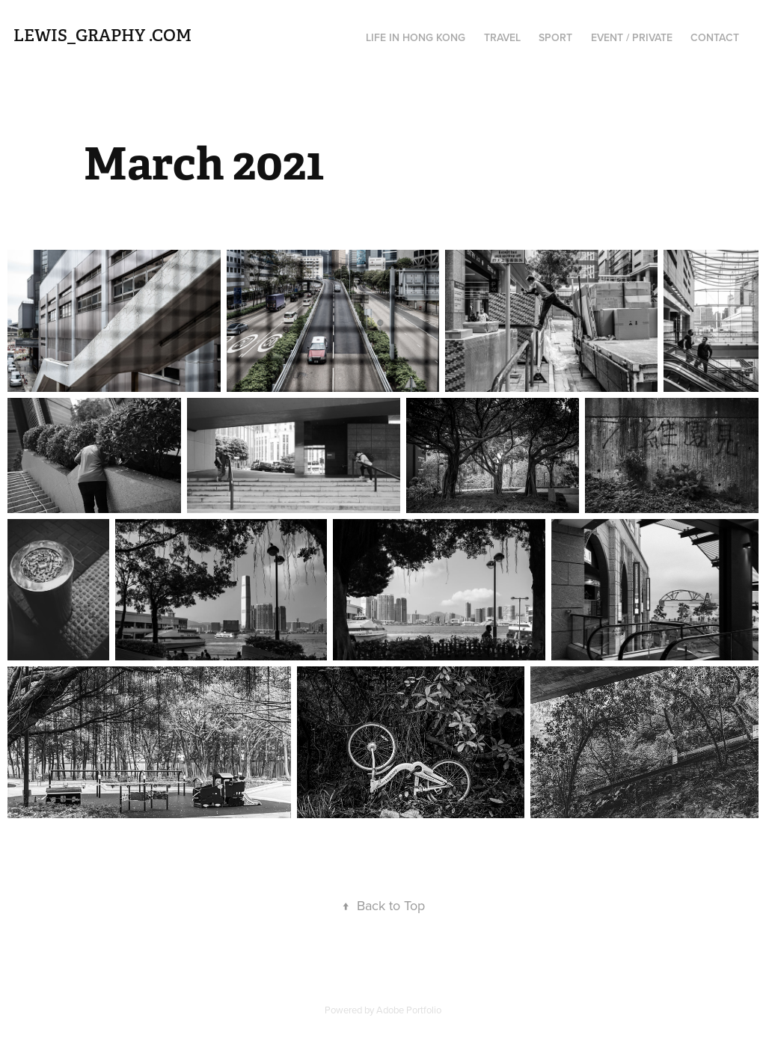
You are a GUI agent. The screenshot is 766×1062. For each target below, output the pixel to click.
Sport (555, 37)
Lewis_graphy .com (102, 35)
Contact (714, 37)
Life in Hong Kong (415, 37)
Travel (502, 37)
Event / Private (631, 37)
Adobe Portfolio (408, 1009)
